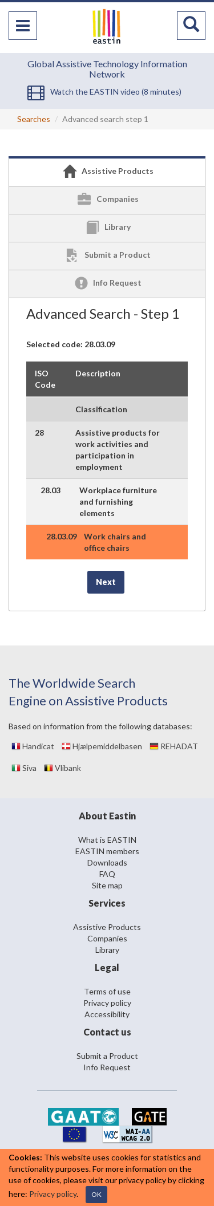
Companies (107, 938)
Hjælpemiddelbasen (102, 746)
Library (107, 950)
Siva (24, 768)
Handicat (32, 746)
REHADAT (174, 746)
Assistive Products (107, 927)
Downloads (107, 862)
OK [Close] (96, 1194)
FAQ (107, 874)
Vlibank (62, 768)
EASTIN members (107, 851)
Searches (33, 119)
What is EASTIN (107, 839)
